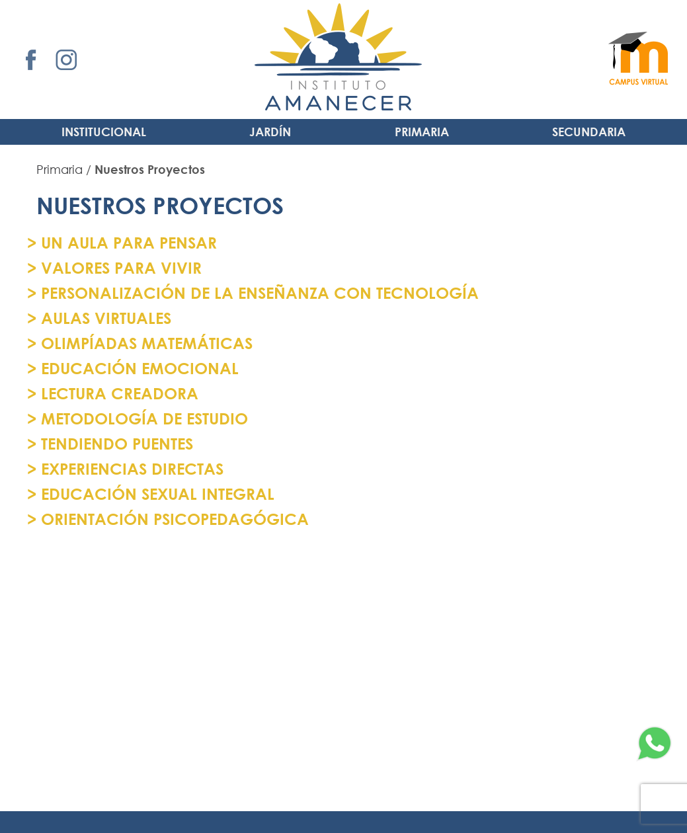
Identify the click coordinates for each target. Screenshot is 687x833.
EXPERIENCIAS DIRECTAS (129, 468)
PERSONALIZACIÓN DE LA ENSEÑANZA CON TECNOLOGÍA (257, 292)
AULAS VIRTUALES (103, 317)
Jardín (270, 131)
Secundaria (589, 131)
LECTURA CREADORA (117, 393)
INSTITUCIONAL (103, 131)
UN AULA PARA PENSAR (126, 242)
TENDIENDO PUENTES (114, 443)
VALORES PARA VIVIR (119, 267)
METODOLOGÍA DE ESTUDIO (142, 418)
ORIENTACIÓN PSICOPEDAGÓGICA (172, 518)
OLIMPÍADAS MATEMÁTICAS (144, 342)
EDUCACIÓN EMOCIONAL (137, 367)
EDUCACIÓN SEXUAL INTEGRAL (155, 493)
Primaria (422, 131)
